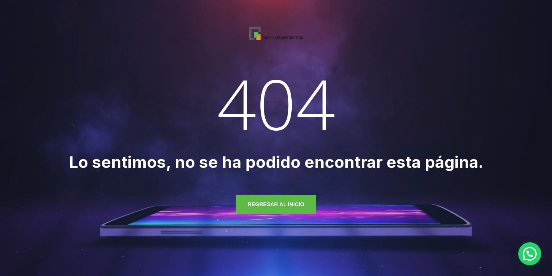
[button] (529, 253)
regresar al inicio (276, 204)
